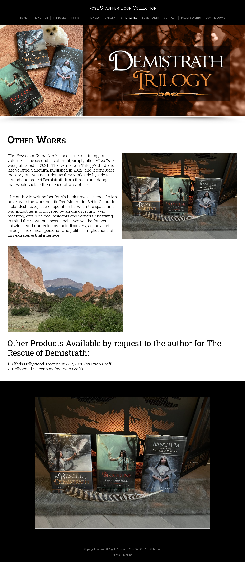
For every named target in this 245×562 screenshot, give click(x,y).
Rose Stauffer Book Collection (122, 8)
